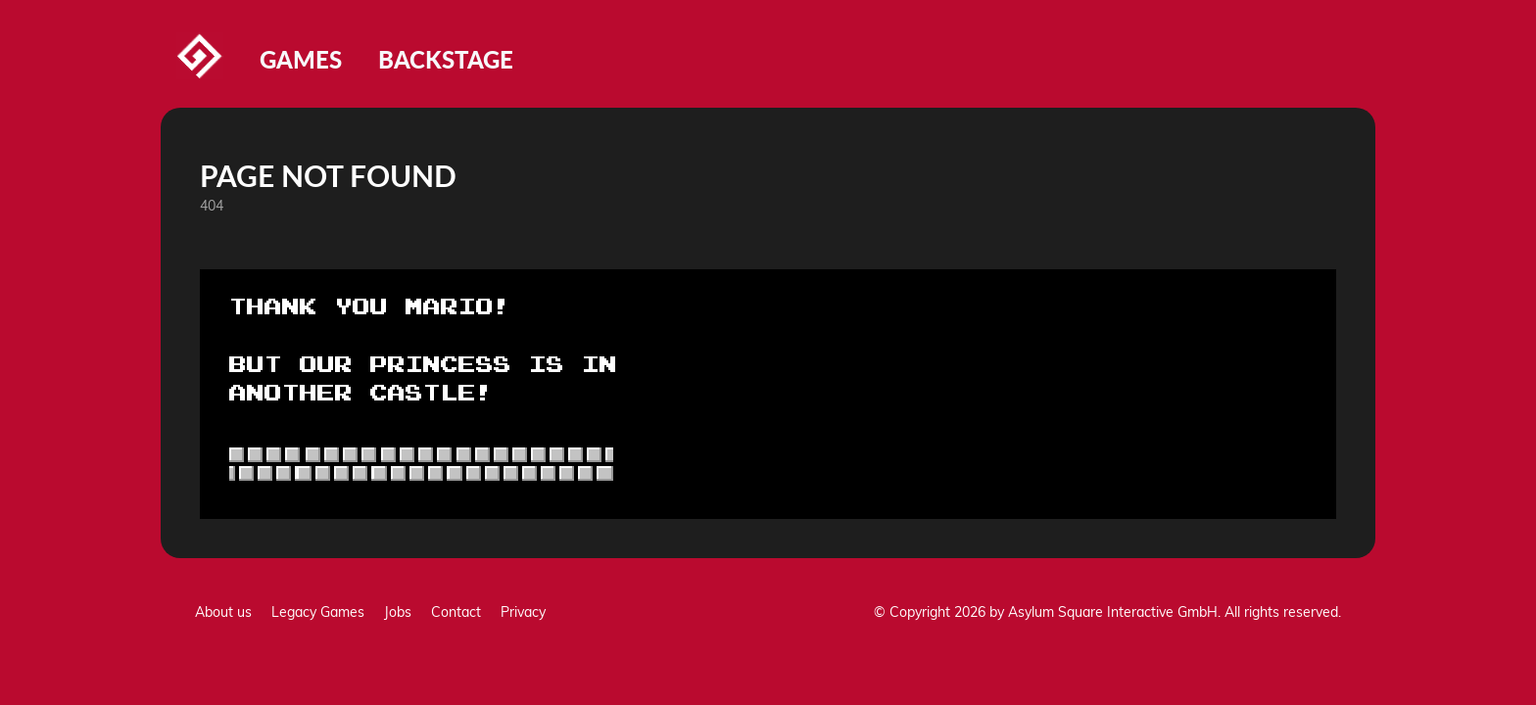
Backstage (445, 59)
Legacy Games (317, 612)
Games (301, 59)
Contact (456, 612)
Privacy (523, 612)
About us (223, 612)
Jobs (397, 612)
